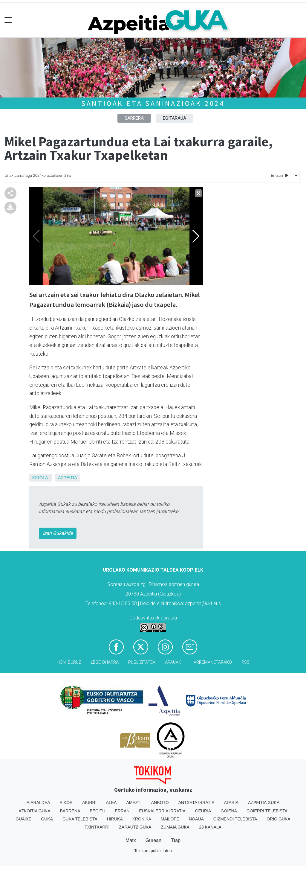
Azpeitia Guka (263, 802)
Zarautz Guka (135, 827)
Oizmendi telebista (235, 819)
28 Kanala (210, 827)
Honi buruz (69, 662)
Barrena (70, 810)
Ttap (175, 840)
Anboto (160, 802)
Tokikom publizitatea (153, 850)
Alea (111, 802)
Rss (245, 662)
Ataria (231, 802)
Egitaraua (174, 118)
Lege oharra (105, 662)
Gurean (153, 840)
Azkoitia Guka (35, 810)
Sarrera (134, 118)
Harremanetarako (211, 662)
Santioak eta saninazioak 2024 (153, 103)
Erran (122, 810)
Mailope (170, 819)
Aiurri (89, 802)
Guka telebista (79, 819)
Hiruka (115, 819)
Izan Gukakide (58, 533)
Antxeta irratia (196, 802)
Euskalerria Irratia (162, 810)
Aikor (66, 802)
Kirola (40, 477)
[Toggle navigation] (8, 20)
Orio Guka (278, 819)
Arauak (173, 662)
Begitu (97, 810)
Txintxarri (97, 827)
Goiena (229, 810)
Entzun (279, 175)
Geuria (203, 810)
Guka (47, 819)
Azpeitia (67, 477)
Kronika (141, 819)
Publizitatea (141, 662)
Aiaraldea (38, 802)
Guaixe (23, 819)
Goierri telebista (267, 810)
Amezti (133, 802)
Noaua (196, 819)
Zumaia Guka (175, 827)
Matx (131, 840)
